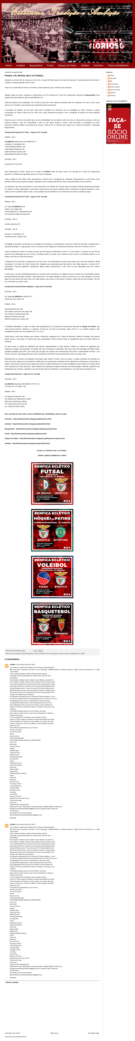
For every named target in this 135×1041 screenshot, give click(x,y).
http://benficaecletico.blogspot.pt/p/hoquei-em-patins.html (42, 438)
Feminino (98, 65)
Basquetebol (35, 65)
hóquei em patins (64, 653)
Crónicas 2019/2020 (39, 653)
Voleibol (85, 65)
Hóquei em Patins (67, 65)
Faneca (112, 75)
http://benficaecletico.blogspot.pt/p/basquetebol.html (36, 429)
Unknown (113, 92)
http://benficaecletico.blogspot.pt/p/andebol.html (31, 424)
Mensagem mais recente (12, 1033)
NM (111, 81)
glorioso (56, 653)
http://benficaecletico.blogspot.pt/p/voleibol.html (31, 443)
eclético (47, 653)
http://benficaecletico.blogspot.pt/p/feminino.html (32, 419)
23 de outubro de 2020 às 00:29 (25, 664)
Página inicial (54, 1033)
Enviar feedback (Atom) (19, 1037)
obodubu (12, 664)
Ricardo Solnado (115, 90)
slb (79, 653)
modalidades (73, 653)
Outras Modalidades (118, 65)
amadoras (18, 653)
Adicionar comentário (12, 982)
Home (8, 65)
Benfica (31, 653)
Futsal (50, 65)
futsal (52, 653)
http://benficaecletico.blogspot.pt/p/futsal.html (29, 434)
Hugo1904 (113, 78)
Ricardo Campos (115, 87)
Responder (13, 818)
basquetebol (25, 653)
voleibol (82, 653)
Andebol (20, 65)
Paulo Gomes (114, 84)
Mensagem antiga (93, 1033)
